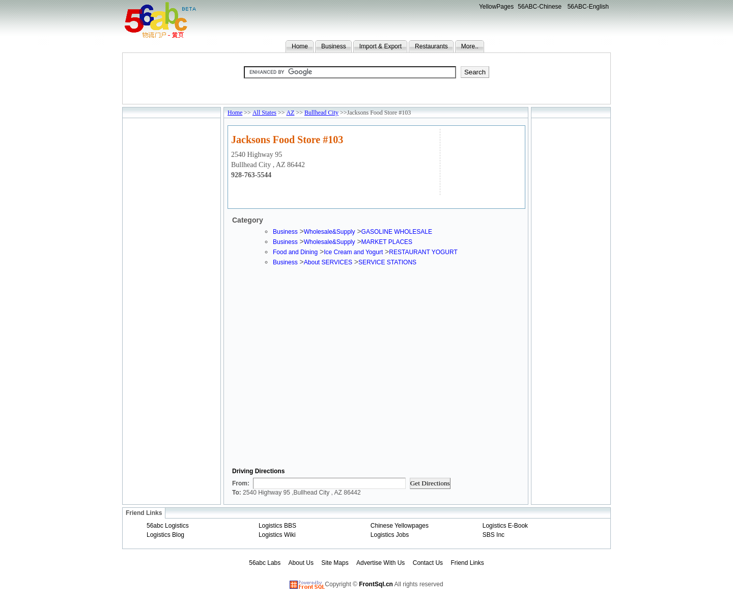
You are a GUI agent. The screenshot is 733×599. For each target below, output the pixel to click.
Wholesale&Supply (329, 231)
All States (264, 112)
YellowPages (496, 6)
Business (333, 46)
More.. (469, 46)
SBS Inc (493, 534)
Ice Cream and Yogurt (353, 252)
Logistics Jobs (390, 534)
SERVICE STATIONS (387, 262)
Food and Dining (295, 252)
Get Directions (430, 483)
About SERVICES (328, 262)
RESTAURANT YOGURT (423, 252)
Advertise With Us (380, 562)
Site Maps (334, 562)
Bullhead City (321, 112)
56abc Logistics (168, 525)
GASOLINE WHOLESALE (396, 231)
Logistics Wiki (277, 534)
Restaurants (431, 46)
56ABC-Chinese (539, 6)
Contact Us (428, 562)
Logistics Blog (165, 534)
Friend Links (467, 562)
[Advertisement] (481, 161)
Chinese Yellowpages (400, 525)
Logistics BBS (277, 525)
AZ (290, 112)
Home (300, 46)
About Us (301, 562)
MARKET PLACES (386, 242)
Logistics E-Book (505, 525)
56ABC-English (588, 6)
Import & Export (380, 46)
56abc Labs (264, 562)
